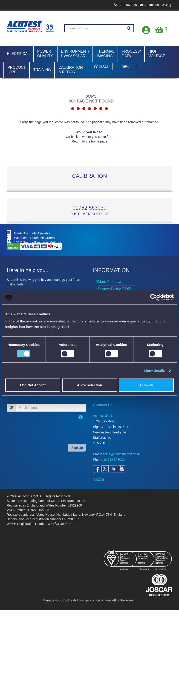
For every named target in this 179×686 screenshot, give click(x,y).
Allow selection (89, 385)
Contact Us (103, 405)
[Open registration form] (146, 29)
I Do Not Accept (33, 385)
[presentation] (36, 431)
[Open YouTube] (121, 469)
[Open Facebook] (96, 469)
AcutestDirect (102, 416)
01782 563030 (89, 208)
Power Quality (45, 53)
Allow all (146, 385)
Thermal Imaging (105, 53)
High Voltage (156, 53)
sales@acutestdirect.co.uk (122, 454)
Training (42, 70)
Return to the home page (89, 141)
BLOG (99, 479)
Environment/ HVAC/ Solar (75, 53)
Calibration (89, 176)
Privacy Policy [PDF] (114, 289)
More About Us (110, 282)
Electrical (18, 54)
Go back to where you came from (89, 137)
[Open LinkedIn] (113, 469)
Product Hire (17, 69)
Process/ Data (131, 53)
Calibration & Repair (70, 69)
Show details (154, 371)
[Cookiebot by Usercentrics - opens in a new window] (153, 297)
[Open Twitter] (105, 469)
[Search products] (129, 28)
